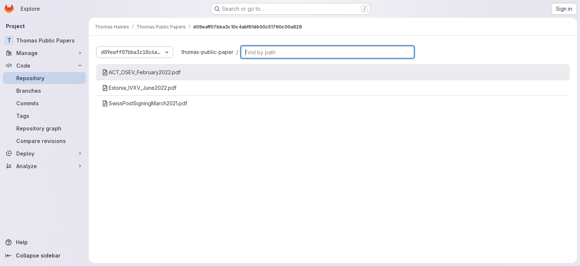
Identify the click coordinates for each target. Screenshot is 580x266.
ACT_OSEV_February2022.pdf (141, 72)
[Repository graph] (44, 128)
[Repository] (44, 78)
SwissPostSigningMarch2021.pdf (144, 103)
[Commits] (44, 103)
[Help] (44, 242)
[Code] (44, 65)
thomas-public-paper (207, 52)
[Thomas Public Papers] (44, 40)
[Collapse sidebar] (44, 256)
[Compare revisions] (44, 141)
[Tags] (44, 116)
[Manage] (44, 53)
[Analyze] (44, 166)
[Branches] (44, 90)
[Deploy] (44, 153)
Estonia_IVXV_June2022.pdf (139, 88)
